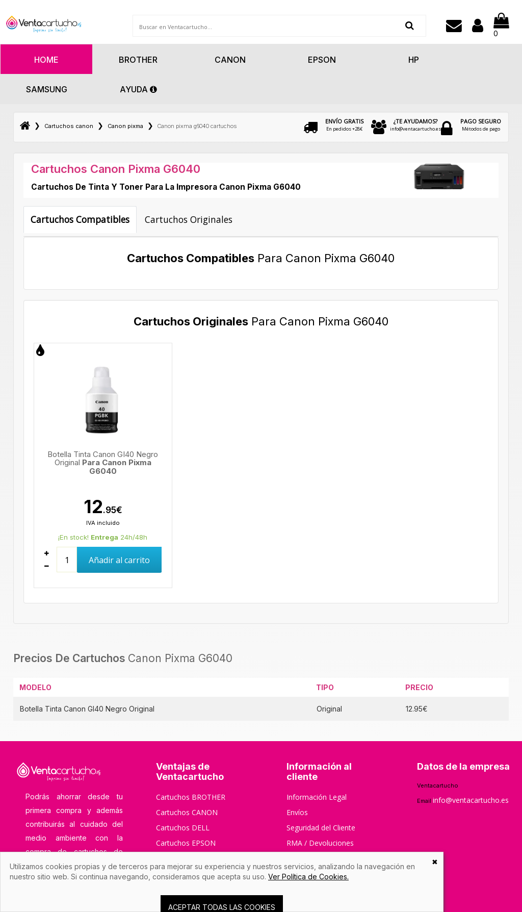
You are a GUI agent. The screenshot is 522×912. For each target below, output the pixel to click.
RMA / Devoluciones (320, 843)
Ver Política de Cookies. (308, 876)
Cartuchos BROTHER (190, 797)
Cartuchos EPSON (186, 843)
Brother (138, 60)
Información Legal (316, 797)
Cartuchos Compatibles (80, 219)
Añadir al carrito (119, 560)
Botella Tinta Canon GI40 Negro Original (102, 462)
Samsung (46, 89)
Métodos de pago (480, 124)
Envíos (297, 812)
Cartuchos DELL (183, 827)
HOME (46, 60)
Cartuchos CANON (187, 812)
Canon (230, 60)
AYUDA (138, 89)
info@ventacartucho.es (415, 124)
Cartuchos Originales (188, 219)
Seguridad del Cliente (320, 827)
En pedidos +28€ (344, 124)
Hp (413, 60)
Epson (322, 60)
